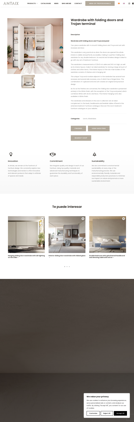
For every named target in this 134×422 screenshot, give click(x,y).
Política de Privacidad (39, 417)
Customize (93, 413)
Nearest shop (81, 138)
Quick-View (42, 218)
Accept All (120, 413)
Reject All (106, 413)
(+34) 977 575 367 (80, 384)
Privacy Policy (38, 357)
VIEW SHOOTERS (99, 128)
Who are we (66, 3)
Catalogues (46, 3)
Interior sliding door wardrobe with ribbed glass (67, 256)
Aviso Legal (25, 417)
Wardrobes (92, 119)
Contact (78, 3)
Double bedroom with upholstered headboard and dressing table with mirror (107, 256)
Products (32, 3)
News (56, 3)
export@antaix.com (87, 387)
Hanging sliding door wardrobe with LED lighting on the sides (26, 256)
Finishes (78, 128)
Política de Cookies (56, 417)
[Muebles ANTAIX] (11, 3)
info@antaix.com (80, 389)
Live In (85, 119)
